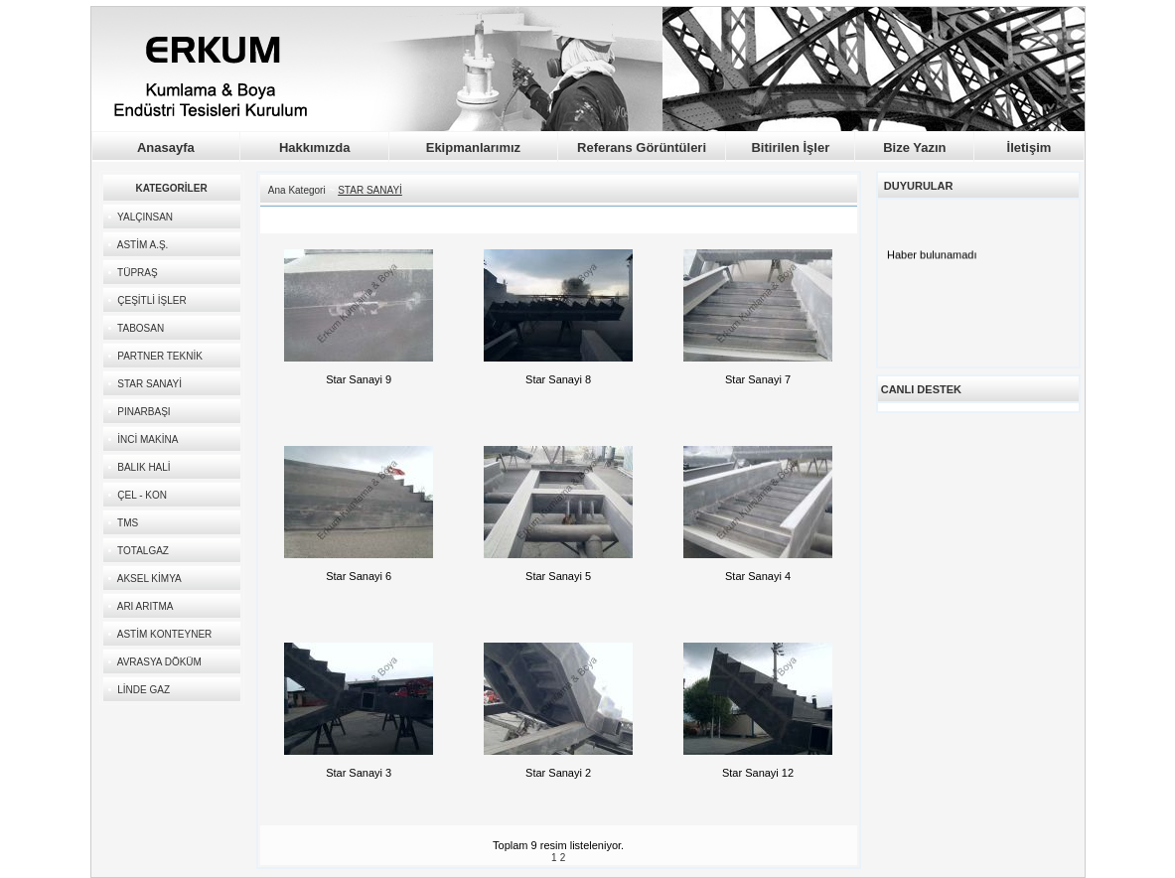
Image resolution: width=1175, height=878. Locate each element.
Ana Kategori (297, 190)
